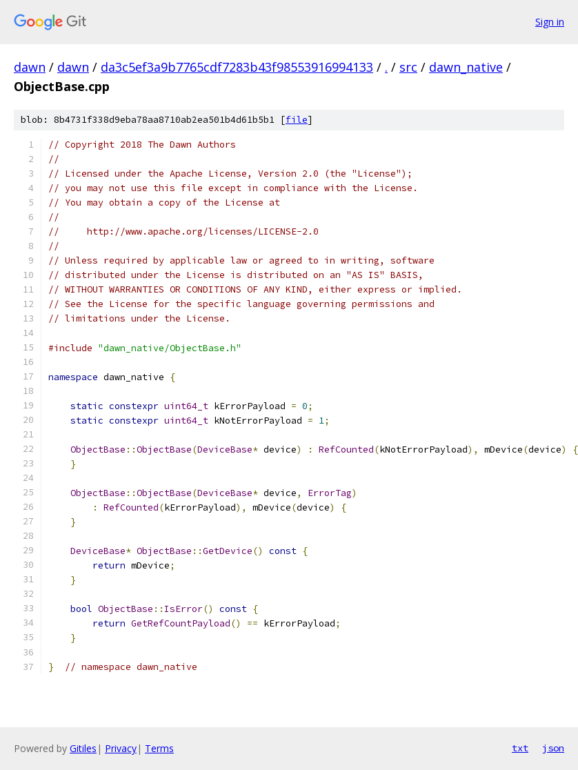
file (297, 120)
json (553, 748)
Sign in (549, 21)
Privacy (121, 748)
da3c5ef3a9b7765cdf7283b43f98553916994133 (237, 67)
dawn (30, 67)
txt (520, 748)
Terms (159, 748)
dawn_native (466, 67)
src (408, 67)
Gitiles (83, 748)
